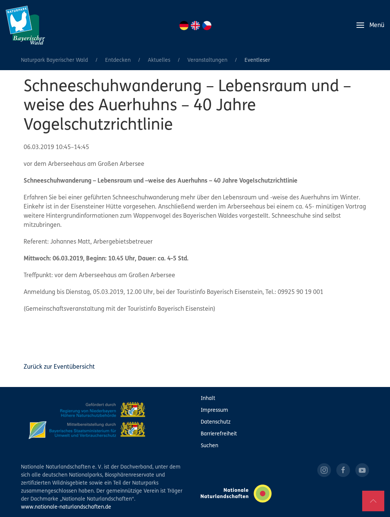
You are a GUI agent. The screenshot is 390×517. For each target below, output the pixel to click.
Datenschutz (215, 422)
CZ (206, 25)
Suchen (209, 446)
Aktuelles (159, 60)
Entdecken (118, 60)
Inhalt (208, 398)
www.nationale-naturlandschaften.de (66, 507)
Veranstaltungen (207, 60)
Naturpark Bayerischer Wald (54, 60)
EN (195, 25)
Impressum (214, 410)
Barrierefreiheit (219, 434)
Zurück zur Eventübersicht (59, 367)
